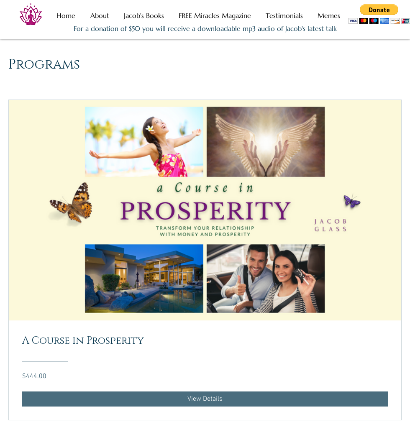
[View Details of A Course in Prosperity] (205, 399)
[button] (379, 14)
